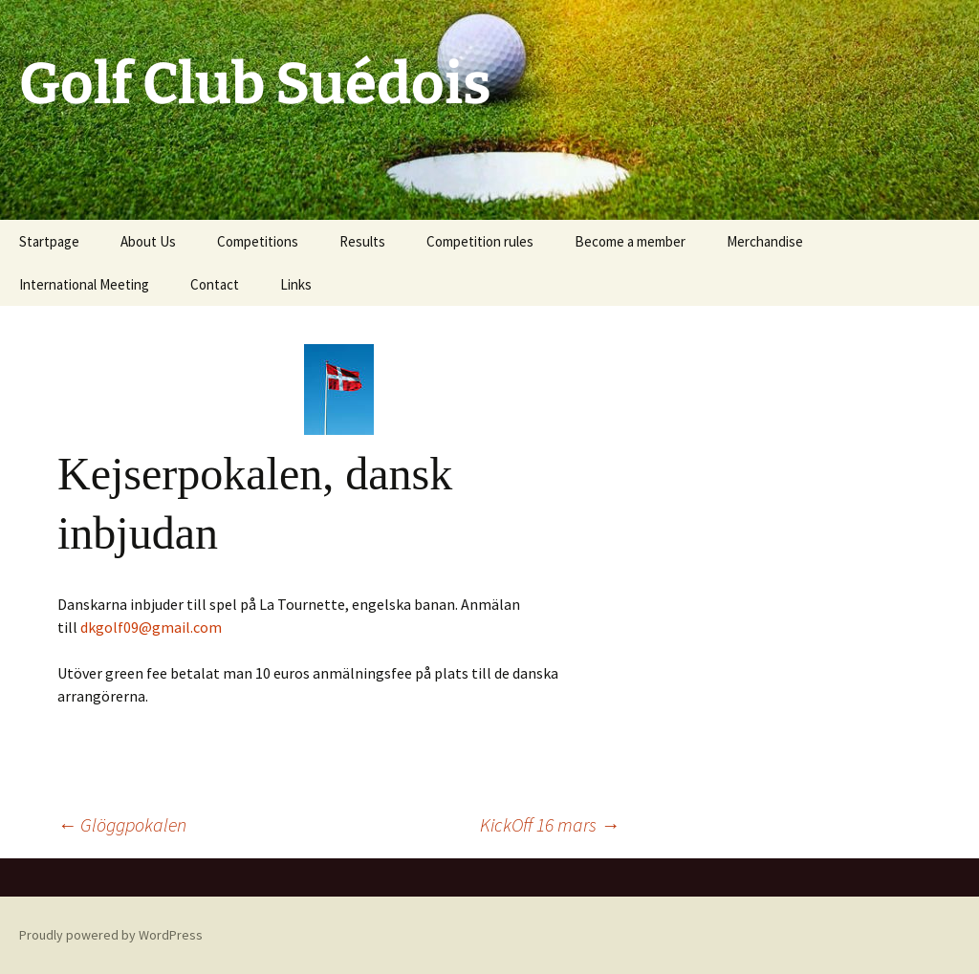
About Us (148, 241)
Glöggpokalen (121, 824)
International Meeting (84, 284)
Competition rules (479, 241)
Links (296, 284)
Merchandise (765, 241)
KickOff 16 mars (550, 824)
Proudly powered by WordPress (111, 934)
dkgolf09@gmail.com (151, 627)
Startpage (49, 241)
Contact (214, 284)
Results (362, 241)
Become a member (630, 241)
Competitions (257, 241)
